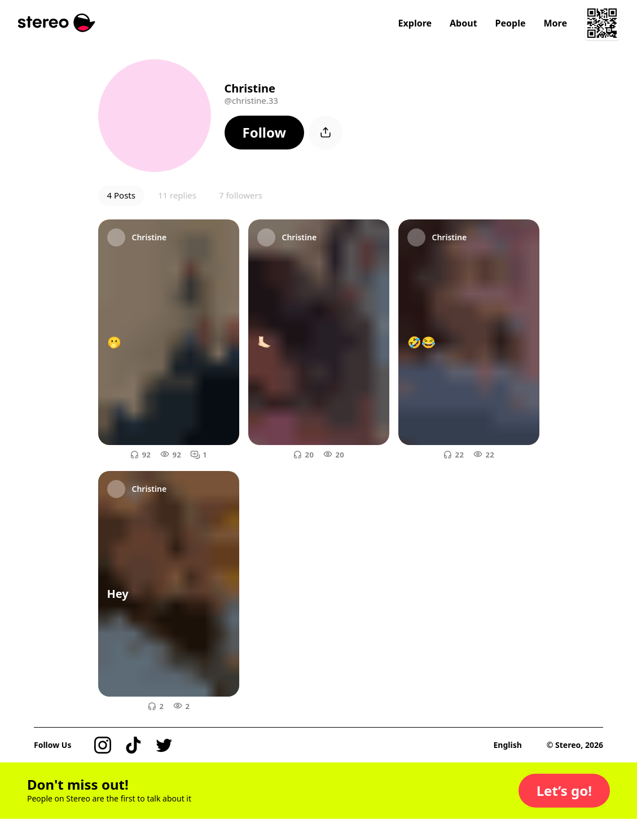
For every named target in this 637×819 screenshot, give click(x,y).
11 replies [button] (177, 195)
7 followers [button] (240, 195)
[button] (265, 132)
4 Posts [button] (121, 195)
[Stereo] (56, 23)
